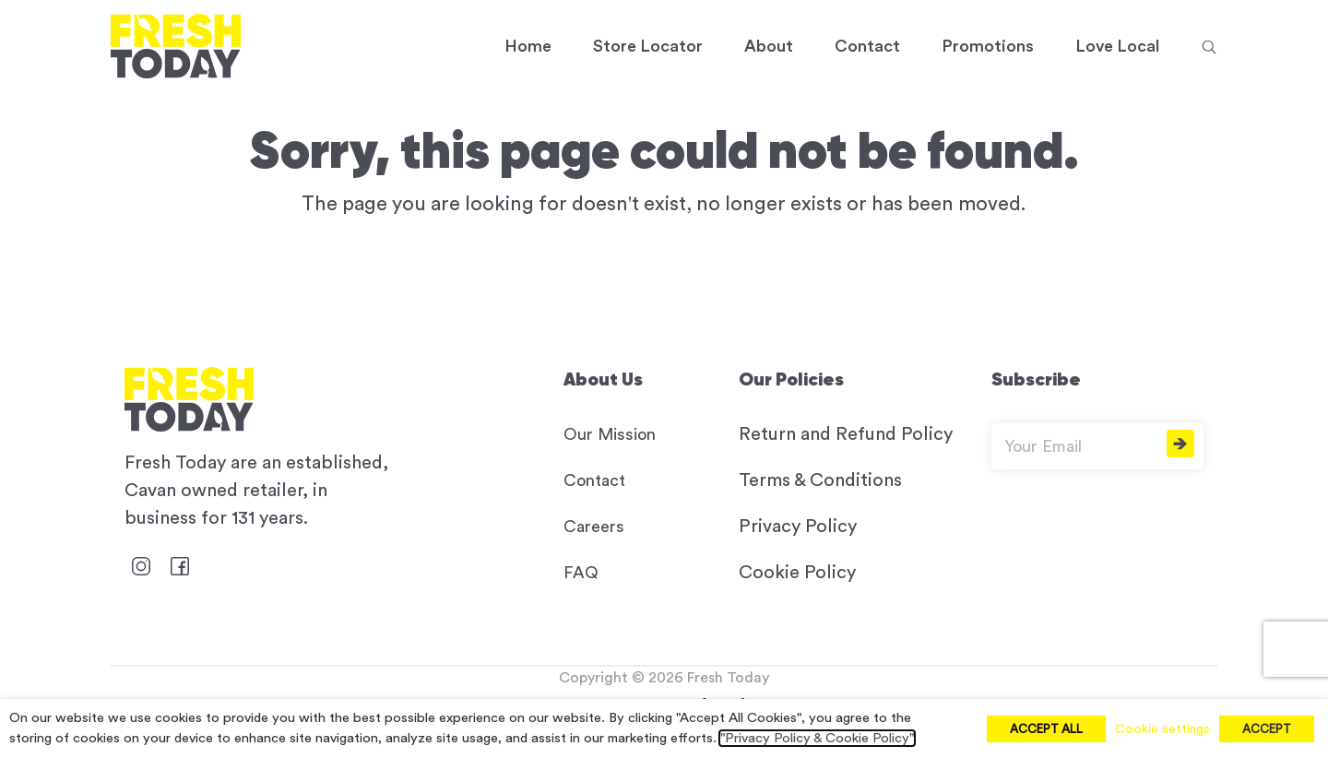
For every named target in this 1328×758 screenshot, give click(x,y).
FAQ (581, 572)
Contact (594, 480)
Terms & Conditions (820, 480)
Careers (593, 526)
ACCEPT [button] (1266, 729)
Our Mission (609, 434)
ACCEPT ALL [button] (1046, 729)
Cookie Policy (797, 572)
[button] (1209, 46)
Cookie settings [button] (1162, 729)
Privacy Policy (798, 526)
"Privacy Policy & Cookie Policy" (817, 738)
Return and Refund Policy (846, 434)
